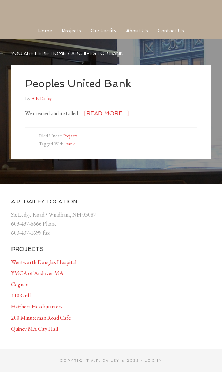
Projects (70, 136)
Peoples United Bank (78, 83)
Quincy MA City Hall (34, 328)
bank (70, 144)
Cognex (19, 284)
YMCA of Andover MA (37, 273)
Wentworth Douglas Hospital (43, 262)
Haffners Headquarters (37, 306)
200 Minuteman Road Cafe (41, 317)
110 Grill (21, 295)
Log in (153, 360)
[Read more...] (106, 113)
